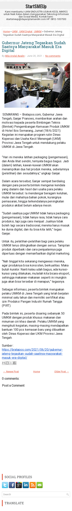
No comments (52, 56)
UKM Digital (25, 31)
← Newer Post (11, 371)
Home (6, 31)
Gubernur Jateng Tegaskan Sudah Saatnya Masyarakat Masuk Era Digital (34, 46)
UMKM (37, 31)
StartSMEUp (36, 6)
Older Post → (61, 371)
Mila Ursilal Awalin (15, 56)
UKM (14, 31)
